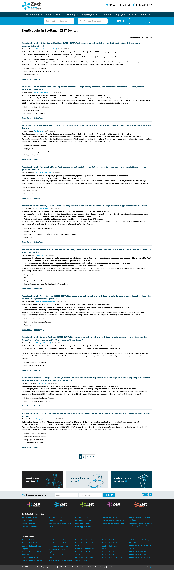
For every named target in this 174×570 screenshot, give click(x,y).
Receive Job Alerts (118, 5)
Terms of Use (81, 567)
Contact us (145, 14)
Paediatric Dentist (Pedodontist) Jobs (60, 525)
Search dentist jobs (33, 14)
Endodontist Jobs (81, 517)
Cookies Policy (93, 567)
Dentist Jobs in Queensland (85, 549)
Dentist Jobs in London (30, 557)
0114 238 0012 (142, 5)
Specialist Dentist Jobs (30, 527)
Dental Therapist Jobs (110, 517)
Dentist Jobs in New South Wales (84, 544)
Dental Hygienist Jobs (83, 527)
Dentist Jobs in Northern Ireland (60, 561)
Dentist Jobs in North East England (58, 550)
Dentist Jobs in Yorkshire (57, 540)
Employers (120, 14)
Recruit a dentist (53, 14)
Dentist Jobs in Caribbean (138, 551)
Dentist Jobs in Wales (29, 540)
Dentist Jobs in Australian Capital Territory (84, 558)
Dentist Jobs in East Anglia (31, 561)
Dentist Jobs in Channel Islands (113, 555)
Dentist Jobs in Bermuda (137, 554)
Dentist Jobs (26, 520)
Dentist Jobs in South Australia (113, 543)
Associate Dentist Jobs (30, 517)
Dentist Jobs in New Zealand (112, 558)
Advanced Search (145, 23)
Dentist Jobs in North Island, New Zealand (140, 547)
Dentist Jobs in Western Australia (110, 547)
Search (120, 21)
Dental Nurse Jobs (81, 524)
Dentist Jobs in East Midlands (59, 546)
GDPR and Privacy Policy (67, 567)
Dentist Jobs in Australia (84, 540)
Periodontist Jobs (55, 520)
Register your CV (89, 14)
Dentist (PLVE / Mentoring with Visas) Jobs (139, 518)
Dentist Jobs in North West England (31, 553)
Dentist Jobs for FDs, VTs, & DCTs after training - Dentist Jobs (140, 524)
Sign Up (109, 495)
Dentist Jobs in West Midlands (59, 543)
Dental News (112, 567)
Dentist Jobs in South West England (58, 556)
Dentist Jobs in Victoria (110, 552)
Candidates (106, 14)
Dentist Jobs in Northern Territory (83, 553)
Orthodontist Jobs (55, 517)
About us (133, 14)
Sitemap (102, 567)
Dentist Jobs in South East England (31, 547)
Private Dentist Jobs (29, 524)
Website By (147, 567)
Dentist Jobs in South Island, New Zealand (139, 541)
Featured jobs (71, 14)
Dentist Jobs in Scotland (30, 543)
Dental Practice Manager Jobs (112, 520)
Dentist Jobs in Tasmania (111, 540)
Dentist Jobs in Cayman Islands (140, 557)
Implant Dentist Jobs (82, 520)
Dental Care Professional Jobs (112, 524)
